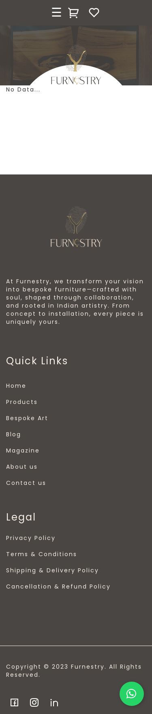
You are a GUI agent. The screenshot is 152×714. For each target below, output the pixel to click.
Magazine (23, 450)
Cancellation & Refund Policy (58, 586)
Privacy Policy (31, 538)
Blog (13, 434)
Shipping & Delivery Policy (52, 570)
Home (16, 386)
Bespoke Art (27, 418)
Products (22, 402)
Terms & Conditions (41, 554)
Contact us (26, 483)
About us (22, 467)
